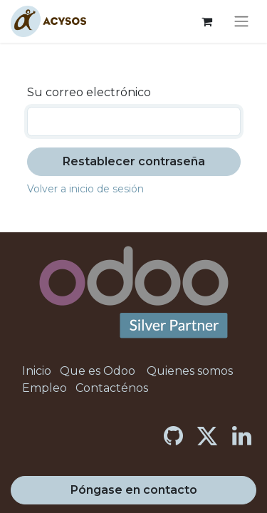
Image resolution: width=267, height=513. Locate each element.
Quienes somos (190, 371)
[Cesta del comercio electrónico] (206, 21)
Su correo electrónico (89, 92)
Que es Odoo (97, 371)
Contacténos (111, 388)
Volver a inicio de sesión (85, 188)
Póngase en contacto (133, 490)
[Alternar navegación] (241, 21)
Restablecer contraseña (134, 161)
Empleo (44, 388)
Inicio (36, 371)
